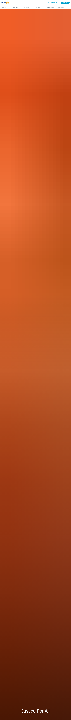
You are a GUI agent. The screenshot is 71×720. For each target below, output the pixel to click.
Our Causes (28, 7)
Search (46, 3)
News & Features (51, 7)
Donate (65, 2)
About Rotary (5, 7)
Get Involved (17, 7)
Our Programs (40, 7)
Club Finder (38, 3)
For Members (64, 7)
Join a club (54, 2)
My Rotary (30, 3)
